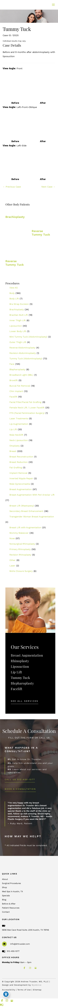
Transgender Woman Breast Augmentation (31, 516)
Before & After (9, 903)
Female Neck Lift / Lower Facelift (26, 407)
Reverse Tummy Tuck (41, 232)
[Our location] (2, 1005)
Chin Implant (16, 391)
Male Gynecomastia (19, 484)
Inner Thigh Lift (17, 320)
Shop (4, 887)
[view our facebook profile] (24, 968)
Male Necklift (16, 435)
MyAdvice (36, 985)
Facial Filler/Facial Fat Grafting (25, 402)
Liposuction (15, 326)
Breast (12, 451)
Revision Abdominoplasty (22, 353)
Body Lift (14, 298)
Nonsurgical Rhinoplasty (22, 544)
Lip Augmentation (18, 424)
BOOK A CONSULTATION (20, 789)
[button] (24, 701)
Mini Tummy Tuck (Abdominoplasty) (28, 336)
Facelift (13, 396)
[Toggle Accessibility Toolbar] (6, 994)
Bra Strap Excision (19, 304)
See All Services (24, 701)
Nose (12, 538)
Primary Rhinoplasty (20, 549)
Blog (4, 899)
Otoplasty (14, 445)
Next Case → (48, 186)
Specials (6, 895)
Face (11, 364)
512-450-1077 (10, 951)
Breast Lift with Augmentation (25, 527)
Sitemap (37, 990)
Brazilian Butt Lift (18, 315)
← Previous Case (12, 186)
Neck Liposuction (18, 440)
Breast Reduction (18, 462)
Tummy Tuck (20, 677)
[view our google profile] (35, 968)
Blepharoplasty (17, 369)
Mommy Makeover (19, 533)
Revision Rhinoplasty (20, 554)
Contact (6, 912)
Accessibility (8, 990)
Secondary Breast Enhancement (26, 511)
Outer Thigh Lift (17, 342)
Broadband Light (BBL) (21, 375)
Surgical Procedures (11, 883)
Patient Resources (10, 908)
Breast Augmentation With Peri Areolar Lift (31, 494)
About (5, 879)
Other (12, 560)
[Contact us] (1, 1005)
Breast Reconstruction (21, 456)
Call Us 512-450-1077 (20, 779)
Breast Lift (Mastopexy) (21, 505)
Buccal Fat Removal (19, 385)
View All (13, 287)
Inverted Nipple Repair (21, 478)
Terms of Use (24, 990)
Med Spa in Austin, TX (12, 891)
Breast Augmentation (20, 489)
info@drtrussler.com (20, 944)
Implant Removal (18, 473)
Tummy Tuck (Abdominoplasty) (25, 358)
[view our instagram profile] (30, 968)
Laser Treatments (18, 418)
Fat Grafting (15, 467)
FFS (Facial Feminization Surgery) (27, 413)
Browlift (13, 380)
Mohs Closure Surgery (21, 571)
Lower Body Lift (17, 331)
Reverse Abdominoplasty (22, 347)
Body (12, 293)
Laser (12, 565)
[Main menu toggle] (53, 4)
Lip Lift (13, 429)
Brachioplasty (16, 309)
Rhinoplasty (20, 661)
